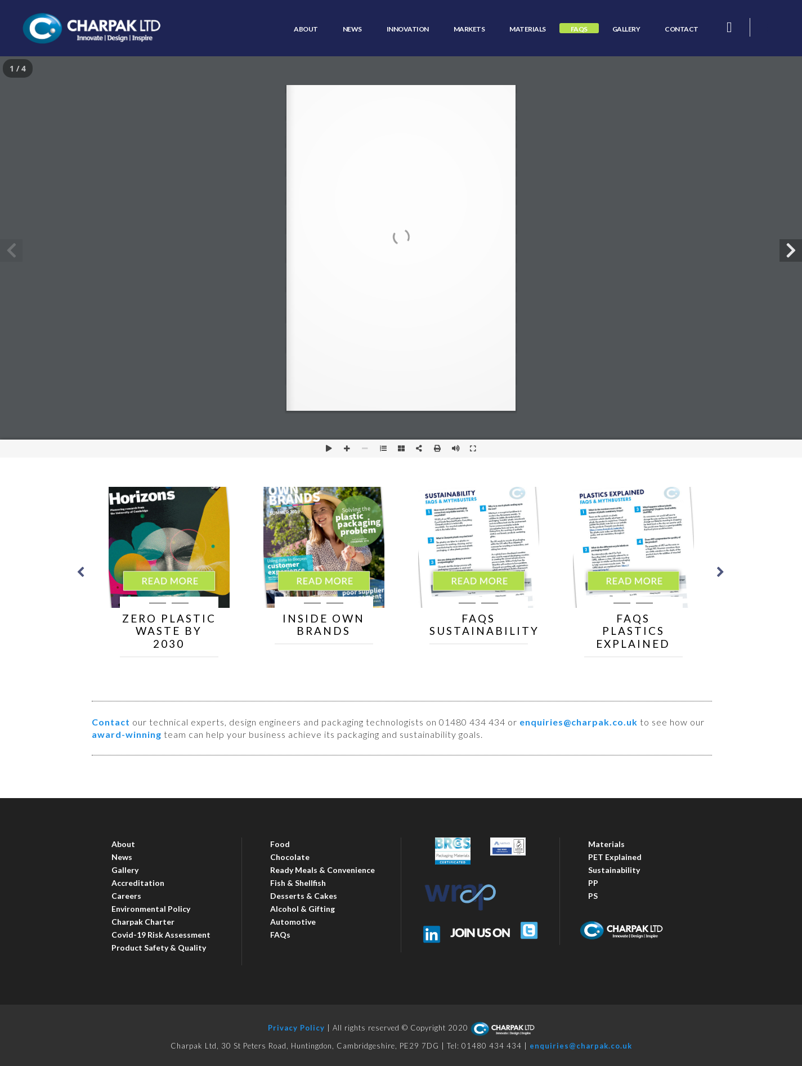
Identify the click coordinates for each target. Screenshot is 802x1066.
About (123, 844)
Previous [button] (81, 572)
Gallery (124, 870)
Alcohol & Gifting (302, 908)
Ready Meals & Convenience (322, 870)
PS (593, 896)
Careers (126, 896)
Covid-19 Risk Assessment (160, 934)
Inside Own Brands (324, 625)
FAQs (280, 934)
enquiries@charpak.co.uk (578, 721)
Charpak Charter (142, 921)
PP (593, 883)
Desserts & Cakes (303, 896)
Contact (111, 721)
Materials (606, 844)
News (121, 857)
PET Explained (615, 857)
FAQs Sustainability (484, 625)
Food (280, 844)
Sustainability (614, 870)
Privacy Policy (296, 1027)
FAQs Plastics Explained (633, 631)
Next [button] (721, 572)
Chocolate (290, 857)
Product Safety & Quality (158, 947)
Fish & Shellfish (298, 883)
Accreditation (137, 883)
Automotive (293, 921)
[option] (169, 572)
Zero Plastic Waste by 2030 (169, 631)
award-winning (127, 734)
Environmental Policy (150, 908)
